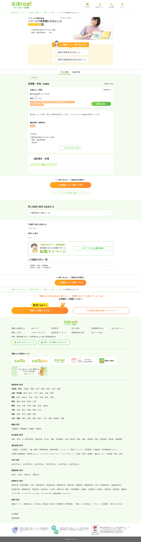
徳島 (18, 414)
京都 (23, 406)
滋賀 (34, 406)
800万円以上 (75, 464)
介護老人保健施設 (18, 454)
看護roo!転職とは (18, 328)
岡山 (23, 410)
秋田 (48, 389)
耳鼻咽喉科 (75, 489)
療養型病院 (43, 450)
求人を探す (75, 328)
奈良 (39, 406)
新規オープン (16, 504)
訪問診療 (103, 439)
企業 (120, 454)
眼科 (67, 489)
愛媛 (29, 414)
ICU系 (46, 439)
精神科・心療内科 (104, 489)
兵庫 (29, 406)
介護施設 (96, 450)
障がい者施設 (87, 454)
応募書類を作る (97, 328)
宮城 (43, 389)
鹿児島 (56, 418)
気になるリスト (117, 328)
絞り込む (33, 77)
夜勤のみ (36, 475)
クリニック (64, 450)
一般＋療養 (33, 450)
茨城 (41, 397)
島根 (34, 410)
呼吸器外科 (104, 485)
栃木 (46, 397)
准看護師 (23, 429)
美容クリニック (77, 450)
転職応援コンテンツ (59, 332)
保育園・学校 (92, 439)
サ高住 (77, 454)
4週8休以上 (28, 504)
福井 (41, 393)
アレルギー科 (46, 493)
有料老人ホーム (33, 454)
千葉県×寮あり (33, 228)
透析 (52, 439)
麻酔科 (123, 489)
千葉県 (45, 12)
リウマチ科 (15, 493)
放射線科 (116, 489)
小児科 (52, 489)
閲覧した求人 (16, 332)
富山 (30, 393)
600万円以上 (51, 464)
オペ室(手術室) (27, 439)
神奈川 (24, 397)
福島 (59, 389)
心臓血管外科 (116, 485)
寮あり (30, 237)
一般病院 (14, 450)
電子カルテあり (117, 504)
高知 (34, 414)
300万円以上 (16, 464)
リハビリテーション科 (30, 493)
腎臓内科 (79, 485)
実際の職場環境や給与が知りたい (72, 60)
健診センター (100, 454)
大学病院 (23, 450)
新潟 (25, 393)
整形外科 (35, 489)
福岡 (23, 418)
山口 (39, 410)
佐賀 (29, 418)
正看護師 (14, 429)
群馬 (52, 397)
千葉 (36, 397)
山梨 (46, 393)
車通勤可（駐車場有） (65, 504)
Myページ (35, 328)
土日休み (37, 504)
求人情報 (65, 72)
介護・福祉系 (70, 439)
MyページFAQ (96, 332)
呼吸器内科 (40, 485)
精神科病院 (54, 450)
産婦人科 (60, 489)
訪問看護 (59, 439)
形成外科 (44, 489)
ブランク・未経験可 (101, 504)
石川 (36, 393)
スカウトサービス (38, 332)
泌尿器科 (91, 489)
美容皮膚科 (24, 485)
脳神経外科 (26, 489)
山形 (53, 389)
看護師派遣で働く (78, 332)
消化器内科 (50, 485)
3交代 (20, 475)
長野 (52, 393)
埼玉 (31, 397)
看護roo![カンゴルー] (18, 12)
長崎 (34, 418)
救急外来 (38, 439)
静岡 (29, 401)
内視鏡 (110, 439)
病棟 (13, 439)
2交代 (13, 475)
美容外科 (14, 485)
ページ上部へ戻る (70, 193)
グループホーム (68, 454)
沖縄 (62, 418)
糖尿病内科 (89, 485)
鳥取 (29, 410)
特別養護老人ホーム (109, 450)
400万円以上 (28, 464)
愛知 (18, 401)
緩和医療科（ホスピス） (62, 493)
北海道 (26, 389)
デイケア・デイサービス (50, 454)
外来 (18, 439)
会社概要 (14, 514)
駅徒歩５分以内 (49, 504)
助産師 (38, 429)
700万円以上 (63, 464)
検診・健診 (81, 439)
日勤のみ (27, 475)
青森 (32, 389)
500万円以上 (40, 464)
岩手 (37, 389)
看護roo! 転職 (34, 12)
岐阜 (23, 401)
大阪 (18, 406)
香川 (23, 414)
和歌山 (45, 406)
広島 (18, 410)
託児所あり (87, 504)
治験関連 (118, 439)
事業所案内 (15, 518)
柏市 (53, 12)
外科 (97, 485)
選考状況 (54, 328)
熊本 (39, 418)
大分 (45, 418)
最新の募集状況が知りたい (69, 52)
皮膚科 (83, 489)
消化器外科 (15, 489)
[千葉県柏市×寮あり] (70, 213)
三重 (34, 401)
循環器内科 (61, 485)
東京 (18, 397)
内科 (32, 485)
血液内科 (70, 485)
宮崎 (50, 418)
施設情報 (76, 72)
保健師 (31, 429)
